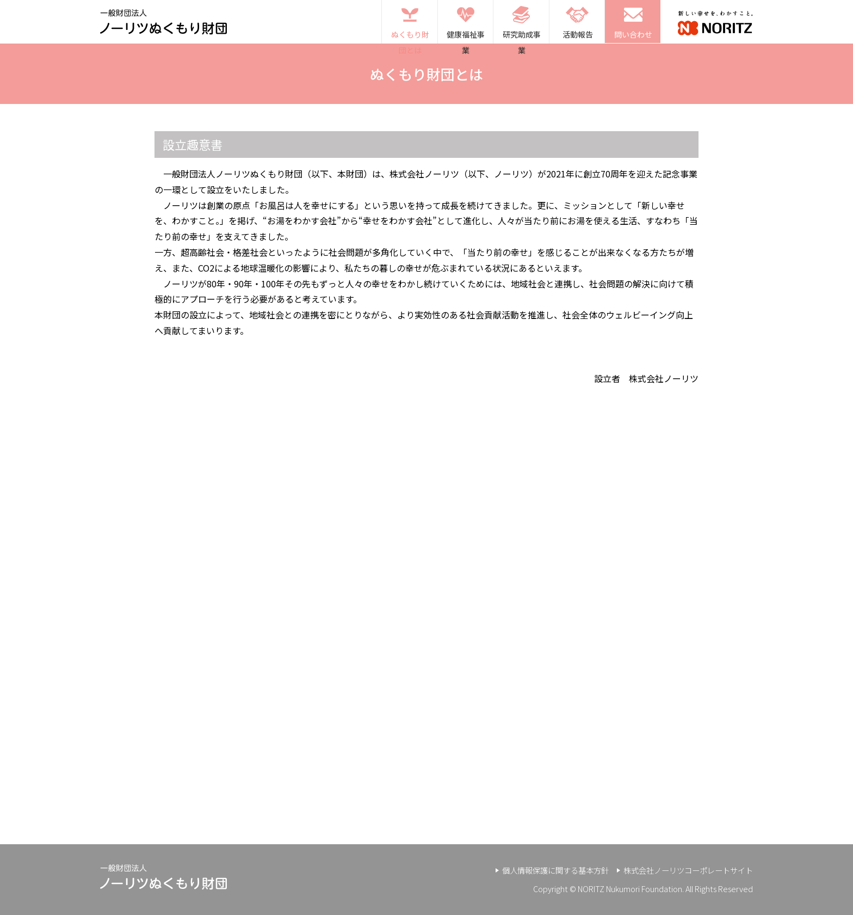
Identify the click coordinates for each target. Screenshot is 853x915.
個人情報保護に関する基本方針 (555, 870)
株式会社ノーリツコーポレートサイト (688, 870)
